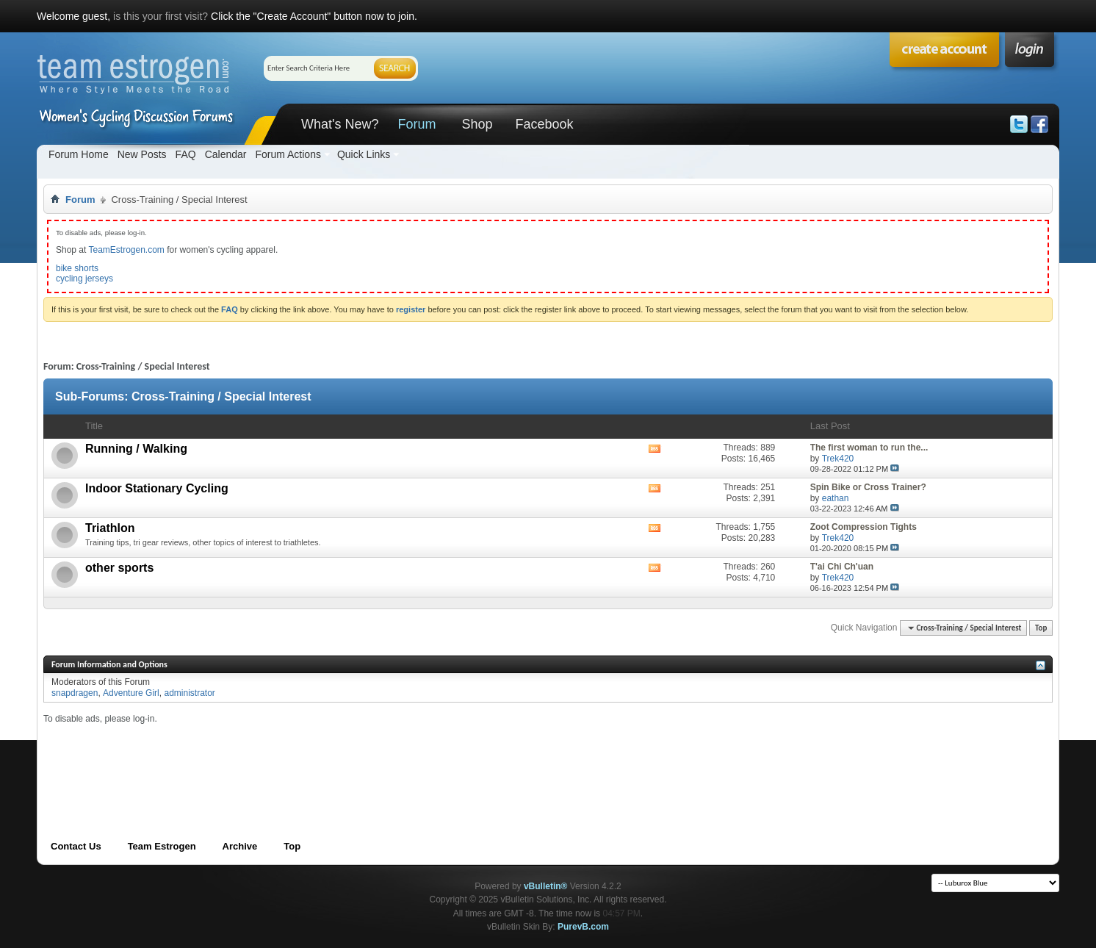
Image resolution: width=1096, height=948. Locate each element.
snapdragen (74, 693)
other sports (119, 567)
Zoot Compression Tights (863, 527)
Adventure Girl (131, 693)
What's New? (339, 124)
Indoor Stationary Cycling (156, 488)
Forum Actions (287, 154)
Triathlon (110, 528)
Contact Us (76, 846)
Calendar (226, 154)
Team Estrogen (162, 846)
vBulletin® (546, 886)
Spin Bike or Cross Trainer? (868, 487)
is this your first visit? (160, 16)
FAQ (186, 154)
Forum (416, 124)
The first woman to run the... (869, 447)
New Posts (142, 154)
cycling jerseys (84, 278)
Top (1041, 628)
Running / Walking (136, 448)
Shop (476, 124)
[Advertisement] (310, 758)
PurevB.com (583, 927)
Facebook (544, 124)
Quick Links (363, 154)
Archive (240, 846)
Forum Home (78, 154)
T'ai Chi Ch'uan (841, 566)
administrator (189, 693)
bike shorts (77, 268)
